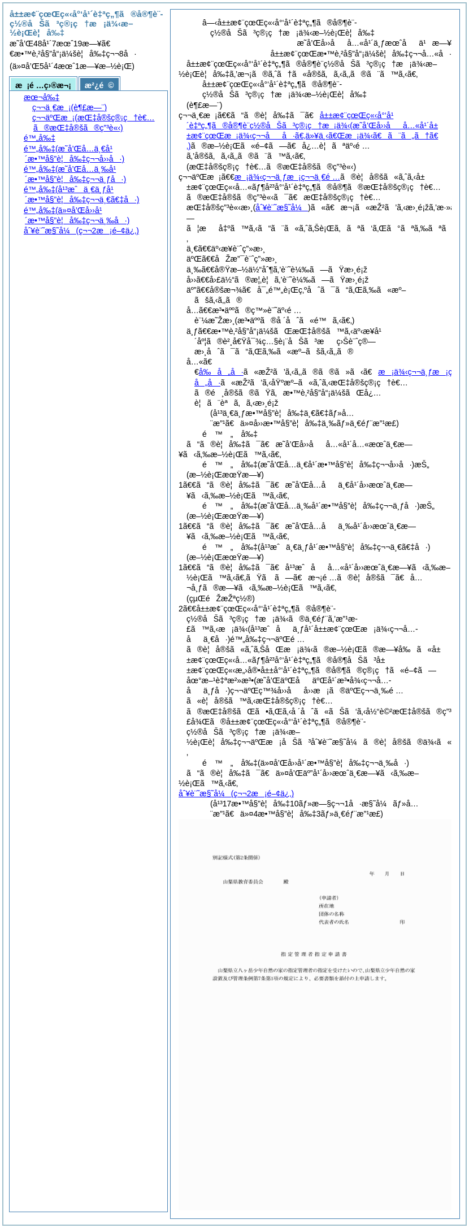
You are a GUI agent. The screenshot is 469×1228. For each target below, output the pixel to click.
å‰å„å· (221, 371)
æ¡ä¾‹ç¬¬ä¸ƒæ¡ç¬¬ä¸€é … (287, 176)
